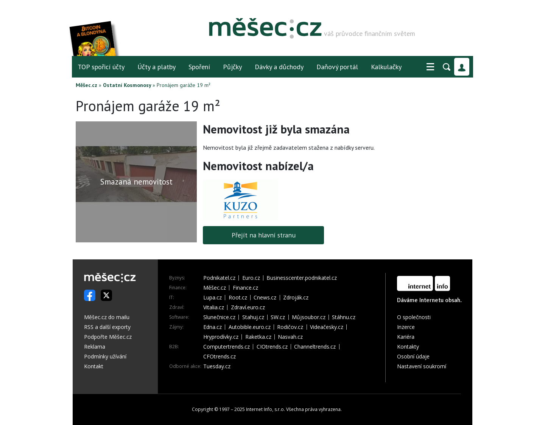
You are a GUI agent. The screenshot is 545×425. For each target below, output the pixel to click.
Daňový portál (337, 66)
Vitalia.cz (213, 307)
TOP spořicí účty (101, 66)
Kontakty (408, 346)
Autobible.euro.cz (250, 327)
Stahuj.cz (253, 317)
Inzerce (406, 326)
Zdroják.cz (295, 297)
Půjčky (232, 66)
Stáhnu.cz (343, 317)
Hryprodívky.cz (220, 337)
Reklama (94, 346)
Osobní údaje (413, 356)
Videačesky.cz (326, 327)
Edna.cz (212, 327)
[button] (430, 67)
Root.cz (238, 297)
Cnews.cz (265, 297)
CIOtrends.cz (272, 346)
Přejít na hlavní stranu (264, 235)
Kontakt (93, 366)
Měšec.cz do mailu (106, 317)
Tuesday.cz (216, 366)
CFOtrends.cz (219, 356)
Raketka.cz (258, 337)
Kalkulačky (386, 66)
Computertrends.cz (226, 346)
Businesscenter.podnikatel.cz (301, 278)
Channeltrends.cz (315, 346)
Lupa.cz (212, 297)
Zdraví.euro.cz (248, 307)
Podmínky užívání (105, 356)
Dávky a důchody (279, 66)
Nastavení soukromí (421, 366)
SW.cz (278, 317)
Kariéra (405, 336)
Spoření (199, 66)
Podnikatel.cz (219, 278)
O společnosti (414, 317)
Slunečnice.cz (219, 317)
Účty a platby (156, 66)
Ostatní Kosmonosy (127, 85)
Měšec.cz (86, 85)
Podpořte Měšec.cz (108, 336)
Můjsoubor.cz (308, 317)
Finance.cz (245, 287)
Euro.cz (251, 278)
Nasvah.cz (290, 337)
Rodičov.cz (290, 327)
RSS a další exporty (107, 326)
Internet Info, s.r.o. (265, 409)
